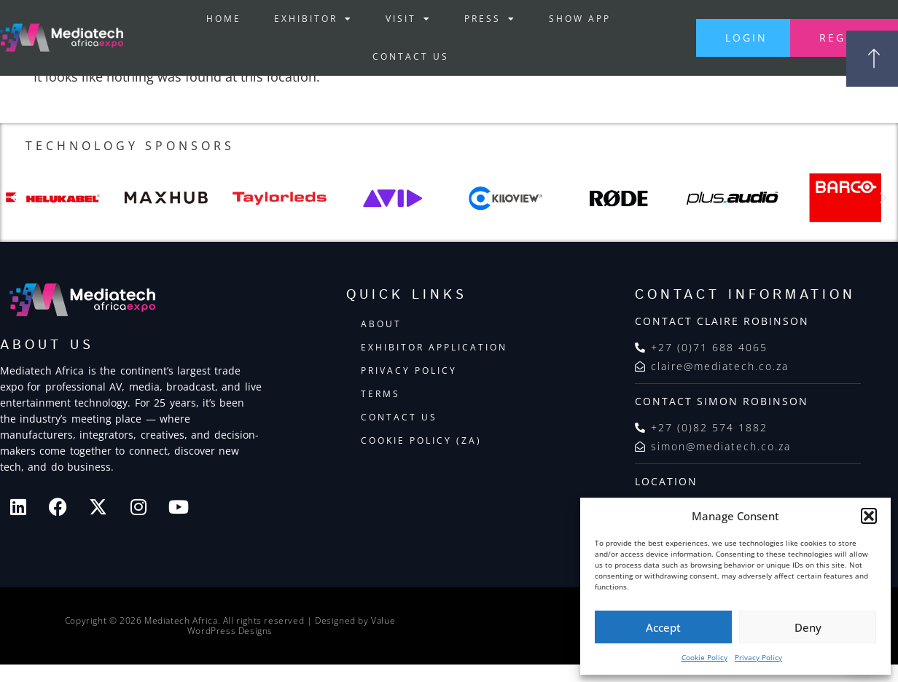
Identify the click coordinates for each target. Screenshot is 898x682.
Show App (580, 18)
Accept (663, 627)
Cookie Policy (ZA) (421, 440)
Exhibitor (313, 19)
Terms (380, 394)
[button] (869, 516)
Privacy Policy (758, 657)
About (381, 324)
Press (490, 19)
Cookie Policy (704, 657)
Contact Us (410, 56)
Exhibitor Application (434, 347)
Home (223, 18)
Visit (409, 19)
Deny (807, 627)
